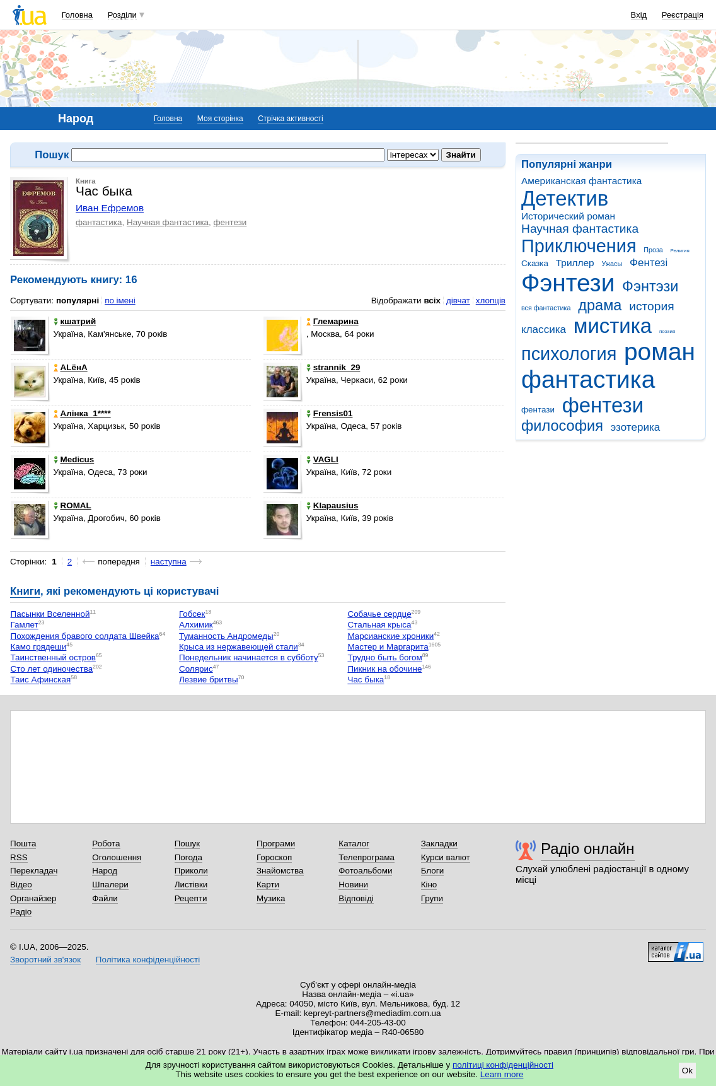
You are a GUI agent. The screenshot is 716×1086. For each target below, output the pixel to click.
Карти (268, 884)
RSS (19, 857)
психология (568, 354)
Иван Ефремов (110, 207)
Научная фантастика (579, 228)
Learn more (502, 1074)
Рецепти (191, 898)
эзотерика (636, 427)
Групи (432, 898)
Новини (353, 884)
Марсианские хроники (390, 636)
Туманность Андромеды (226, 636)
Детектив (564, 198)
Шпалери (110, 884)
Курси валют (445, 857)
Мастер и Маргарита (387, 646)
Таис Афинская (41, 680)
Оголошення (116, 857)
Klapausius (332, 505)
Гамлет (24, 625)
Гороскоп (274, 857)
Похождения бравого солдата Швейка (85, 636)
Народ (104, 870)
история (651, 306)
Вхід (639, 15)
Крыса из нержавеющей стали (238, 646)
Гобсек (192, 614)
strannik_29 (333, 367)
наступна (169, 561)
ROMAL (72, 505)
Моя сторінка (220, 118)
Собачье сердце (379, 614)
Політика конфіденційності (148, 959)
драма (599, 305)
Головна (77, 15)
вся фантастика (546, 308)
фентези (603, 405)
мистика (613, 325)
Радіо (21, 911)
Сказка (534, 263)
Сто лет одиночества (52, 669)
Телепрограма (366, 857)
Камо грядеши (39, 646)
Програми (276, 843)
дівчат (458, 300)
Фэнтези (568, 282)
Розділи (122, 15)
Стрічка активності (290, 118)
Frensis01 (329, 413)
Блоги (432, 870)
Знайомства (280, 870)
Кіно (429, 884)
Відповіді (356, 898)
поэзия (667, 331)
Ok (687, 1070)
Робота (106, 843)
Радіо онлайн (588, 848)
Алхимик (196, 625)
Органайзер (33, 898)
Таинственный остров (53, 658)
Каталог (353, 843)
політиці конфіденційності (503, 1065)
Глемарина (332, 321)
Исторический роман (568, 216)
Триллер (575, 262)
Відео (21, 884)
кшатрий (75, 321)
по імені (120, 300)
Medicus (74, 459)
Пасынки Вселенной (50, 614)
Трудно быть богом (384, 658)
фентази (538, 409)
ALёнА (71, 367)
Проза (653, 250)
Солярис (196, 669)
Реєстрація (682, 15)
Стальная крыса (379, 625)
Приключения (579, 246)
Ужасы (611, 263)
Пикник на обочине (384, 669)
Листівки (191, 884)
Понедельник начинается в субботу (248, 658)
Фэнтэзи (650, 286)
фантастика (588, 379)
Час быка (365, 680)
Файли (105, 898)
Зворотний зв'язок (45, 959)
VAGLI (322, 459)
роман (659, 351)
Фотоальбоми (365, 870)
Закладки (439, 843)
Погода (188, 857)
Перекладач (33, 870)
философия (562, 425)
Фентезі (648, 263)
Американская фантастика (581, 180)
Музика (271, 898)
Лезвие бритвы (208, 680)
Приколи (191, 870)
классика (543, 330)
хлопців (490, 300)
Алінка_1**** (82, 413)
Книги (25, 591)
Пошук (187, 843)
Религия (680, 251)
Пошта (23, 843)
